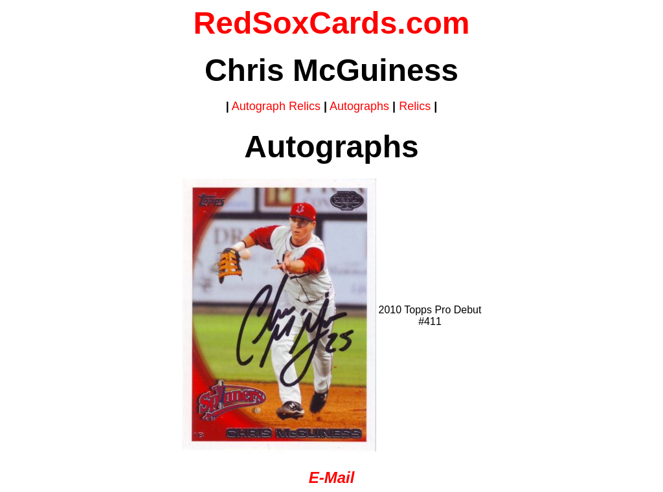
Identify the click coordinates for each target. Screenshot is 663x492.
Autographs (359, 106)
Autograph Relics (276, 106)
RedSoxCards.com (332, 23)
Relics (415, 106)
